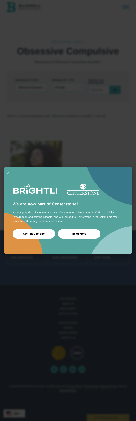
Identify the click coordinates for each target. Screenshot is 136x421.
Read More (79, 233)
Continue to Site (34, 233)
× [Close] (8, 172)
